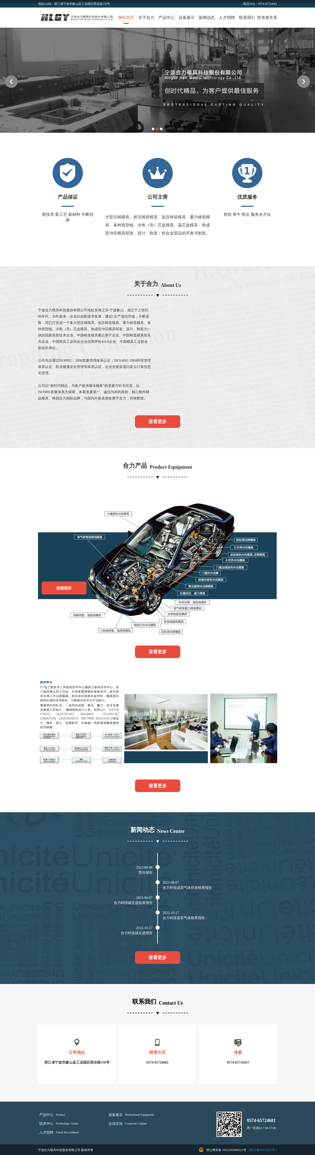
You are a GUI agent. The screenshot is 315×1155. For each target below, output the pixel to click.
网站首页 (126, 17)
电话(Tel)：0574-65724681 (260, 4)
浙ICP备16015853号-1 (263, 1150)
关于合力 (146, 17)
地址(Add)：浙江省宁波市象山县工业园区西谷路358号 (74, 4)
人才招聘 (227, 17)
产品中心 (166, 17)
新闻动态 (207, 17)
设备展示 (187, 17)
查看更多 (158, 421)
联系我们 (247, 17)
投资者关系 (267, 17)
